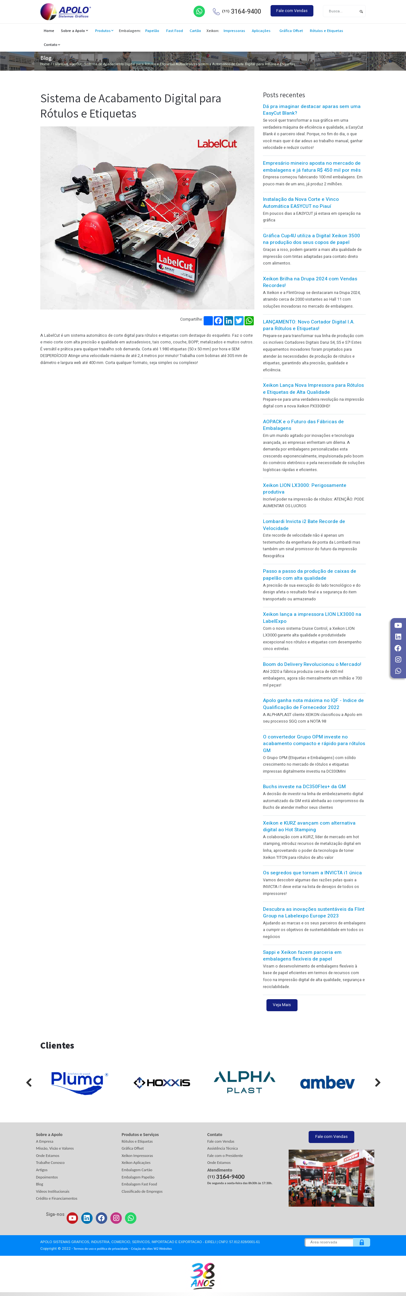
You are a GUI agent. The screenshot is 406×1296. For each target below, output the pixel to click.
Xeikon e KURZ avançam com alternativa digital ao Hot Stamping (309, 826)
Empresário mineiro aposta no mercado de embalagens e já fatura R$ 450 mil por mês (312, 167)
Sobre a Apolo (73, 30)
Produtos (103, 30)
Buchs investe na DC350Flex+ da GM (304, 786)
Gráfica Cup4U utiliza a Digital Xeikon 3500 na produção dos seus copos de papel (311, 239)
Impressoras (234, 30)
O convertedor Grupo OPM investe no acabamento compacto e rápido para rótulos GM (314, 743)
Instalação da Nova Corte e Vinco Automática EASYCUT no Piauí (301, 203)
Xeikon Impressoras (137, 1155)
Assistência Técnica (222, 1148)
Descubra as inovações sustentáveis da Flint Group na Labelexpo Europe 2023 (313, 913)
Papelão (152, 30)
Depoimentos (47, 1177)
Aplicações (261, 30)
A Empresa (44, 1141)
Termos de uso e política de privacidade (101, 1249)
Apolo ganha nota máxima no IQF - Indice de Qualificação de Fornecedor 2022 (313, 704)
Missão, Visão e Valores (55, 1148)
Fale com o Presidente (225, 1155)
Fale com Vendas (292, 11)
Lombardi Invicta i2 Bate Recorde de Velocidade (304, 525)
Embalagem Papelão (138, 1177)
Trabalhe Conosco (50, 1162)
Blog (39, 1184)
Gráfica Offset (291, 30)
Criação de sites (142, 1249)
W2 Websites (163, 1249)
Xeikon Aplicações (136, 1162)
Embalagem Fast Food (139, 1184)
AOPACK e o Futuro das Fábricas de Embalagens (303, 425)
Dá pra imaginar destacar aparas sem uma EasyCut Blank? (312, 110)
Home (49, 30)
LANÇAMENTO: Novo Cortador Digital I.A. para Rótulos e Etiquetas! (309, 325)
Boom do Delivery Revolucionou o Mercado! (312, 664)
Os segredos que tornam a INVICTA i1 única (312, 872)
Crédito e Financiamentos (56, 1198)
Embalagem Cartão (137, 1169)
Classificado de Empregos (142, 1191)
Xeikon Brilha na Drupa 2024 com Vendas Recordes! (310, 282)
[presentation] (24, 1083)
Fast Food (174, 30)
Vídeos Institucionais (52, 1191)
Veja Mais (282, 1005)
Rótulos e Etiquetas (326, 30)
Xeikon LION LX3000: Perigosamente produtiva (304, 489)
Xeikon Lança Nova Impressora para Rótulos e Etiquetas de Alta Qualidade (313, 389)
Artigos (42, 1169)
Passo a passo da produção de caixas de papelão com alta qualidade (309, 575)
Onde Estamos (47, 1155)
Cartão (195, 30)
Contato (50, 44)
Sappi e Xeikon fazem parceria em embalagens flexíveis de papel (302, 956)
